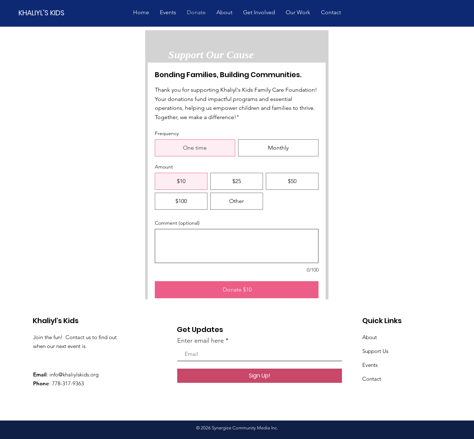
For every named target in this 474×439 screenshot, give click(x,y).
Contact (371, 378)
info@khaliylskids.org (74, 374)
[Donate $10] (236, 289)
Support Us (375, 351)
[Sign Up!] (259, 376)
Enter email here (200, 340)
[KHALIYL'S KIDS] (44, 12)
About (369, 337)
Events (370, 365)
